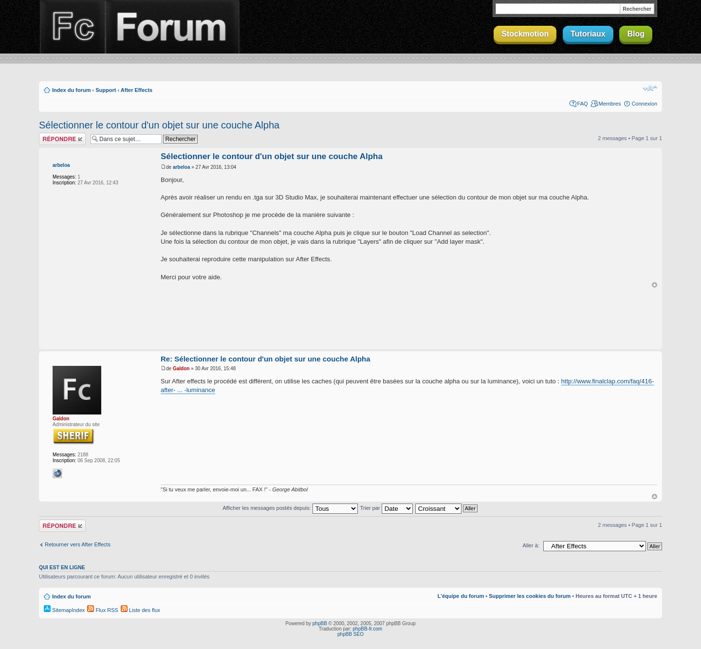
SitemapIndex (64, 610)
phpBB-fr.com (368, 628)
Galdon (61, 418)
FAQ (582, 104)
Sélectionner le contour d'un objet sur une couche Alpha (159, 125)
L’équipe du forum (461, 596)
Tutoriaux (588, 34)
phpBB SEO (350, 634)
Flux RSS (102, 610)
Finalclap (72, 27)
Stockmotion (525, 34)
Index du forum (71, 90)
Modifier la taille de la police (650, 88)
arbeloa (61, 165)
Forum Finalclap (172, 27)
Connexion (644, 104)
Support (105, 90)
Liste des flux (140, 610)
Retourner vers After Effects (78, 544)
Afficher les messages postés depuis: (289, 508)
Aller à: (531, 545)
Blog (636, 34)
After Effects (136, 90)
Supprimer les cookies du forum (530, 596)
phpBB (320, 623)
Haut (654, 285)
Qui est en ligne (62, 567)
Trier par (386, 508)
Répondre (62, 139)
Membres (610, 104)
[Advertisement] (350, 319)
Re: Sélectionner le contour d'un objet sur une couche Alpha (265, 359)
